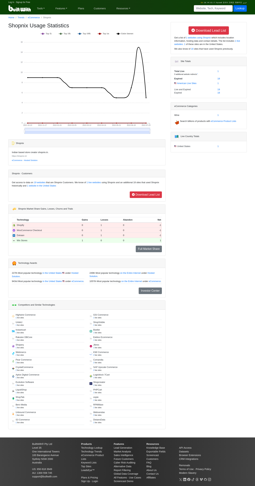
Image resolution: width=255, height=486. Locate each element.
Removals (184, 465)
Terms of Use (186, 469)
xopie (96, 397)
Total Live (179, 71)
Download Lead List (146, 194)
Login (95, 481)
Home (11, 17)
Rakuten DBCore (24, 337)
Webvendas (99, 412)
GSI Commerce (100, 314)
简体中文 (238, 2)
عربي (245, 2)
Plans (81, 8)
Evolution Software (25, 382)
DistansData (99, 419)
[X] (180, 479)
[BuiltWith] (19, 8)
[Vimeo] (201, 479)
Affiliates (151, 477)
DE (205, 2)
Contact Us (152, 473)
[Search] (213, 8)
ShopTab (20, 397)
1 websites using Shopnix (198, 37)
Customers (100, 8)
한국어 (225, 2)
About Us (151, 470)
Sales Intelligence (123, 455)
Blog (148, 466)
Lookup (240, 8)
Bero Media (21, 404)
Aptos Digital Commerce (27, 374)
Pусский (219, 2)
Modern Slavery (187, 473)
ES (211, 2)
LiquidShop (21, 389)
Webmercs (21, 352)
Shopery (20, 344)
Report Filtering (122, 470)
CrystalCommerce (24, 367)
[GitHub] (205, 479)
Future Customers (124, 459)
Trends (21, 17)
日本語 (231, 2)
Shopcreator (99, 382)
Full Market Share (149, 248)
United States (183, 146)
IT (214, 2)
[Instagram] (209, 479)
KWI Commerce (101, 352)
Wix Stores (22, 240)
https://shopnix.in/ (19, 156)
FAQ (148, 462)
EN (202, 2)
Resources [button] (122, 8)
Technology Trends (91, 451)
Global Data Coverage (126, 473)
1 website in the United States (41, 185)
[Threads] (197, 479)
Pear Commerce (24, 359)
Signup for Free (23, 2)
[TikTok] (193, 479)
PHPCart (97, 389)
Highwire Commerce (26, 314)
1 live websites (93, 182)
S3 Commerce (23, 419)
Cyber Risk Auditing (124, 462)
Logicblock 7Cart (101, 374)
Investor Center (150, 290)
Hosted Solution (30, 160)
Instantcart (21, 329)
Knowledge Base (155, 447)
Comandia (98, 359)
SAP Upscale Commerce (105, 367)
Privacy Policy (203, 469)
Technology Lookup (91, 447)
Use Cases (135, 477)
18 (192, 49)
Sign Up (85, 481)
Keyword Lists (89, 462)
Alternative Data (122, 466)
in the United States (52, 273)
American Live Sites (186, 83)
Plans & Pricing (89, 477)
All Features (120, 477)
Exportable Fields (155, 451)
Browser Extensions (190, 455)
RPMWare (98, 404)
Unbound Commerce (26, 412)
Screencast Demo (123, 481)
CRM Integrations (188, 459)
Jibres (96, 344)
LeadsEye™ (88, 470)
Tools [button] (40, 8)
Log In (11, 2)
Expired (178, 78)
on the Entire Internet (130, 273)
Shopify (20, 225)
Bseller (96, 329)
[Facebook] (188, 479)
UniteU (19, 322)
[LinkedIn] (184, 479)
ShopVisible (99, 322)
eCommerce (34, 17)
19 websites (39, 182)
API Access (185, 447)
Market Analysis (122, 451)
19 (219, 89)
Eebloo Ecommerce (103, 337)
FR (208, 2)
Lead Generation (123, 447)
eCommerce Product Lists (223, 121)
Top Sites (86, 466)
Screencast (152, 455)
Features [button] (60, 8)
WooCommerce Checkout (29, 230)
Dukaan (20, 235)
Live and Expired (182, 89)
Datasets (184, 451)
